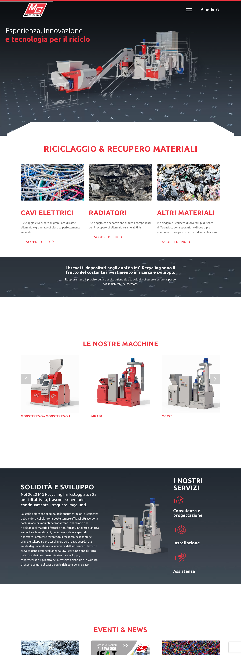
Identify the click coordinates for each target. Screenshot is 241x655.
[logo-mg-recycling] (35, 9)
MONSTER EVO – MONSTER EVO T (46, 416)
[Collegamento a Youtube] (207, 9)
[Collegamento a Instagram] (217, 9)
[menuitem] (188, 9)
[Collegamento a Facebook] (202, 9)
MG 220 (167, 416)
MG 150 (96, 416)
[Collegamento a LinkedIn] (212, 9)
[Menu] (188, 9)
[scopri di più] (40, 241)
